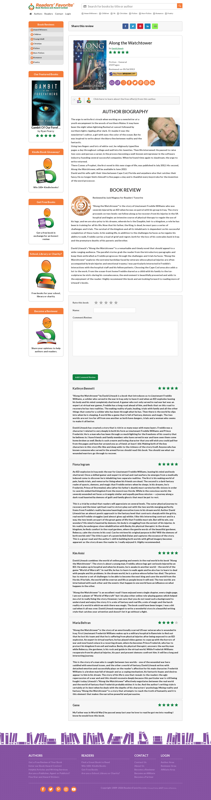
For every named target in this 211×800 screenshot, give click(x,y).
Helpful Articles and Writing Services (48, 769)
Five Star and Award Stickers (44, 777)
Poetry (86, 16)
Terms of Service (171, 787)
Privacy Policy (150, 787)
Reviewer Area (168, 765)
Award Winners (90, 13)
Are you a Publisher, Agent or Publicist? (49, 773)
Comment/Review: (82, 320)
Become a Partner (143, 777)
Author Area (167, 762)
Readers (48, 13)
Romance (168, 13)
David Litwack (119, 50)
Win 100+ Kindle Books (93, 765)
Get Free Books (89, 769)
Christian (127, 13)
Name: (76, 313)
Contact (59, 13)
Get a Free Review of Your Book (45, 762)
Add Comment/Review (91, 380)
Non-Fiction (153, 13)
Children (107, 13)
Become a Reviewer (144, 769)
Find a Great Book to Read (95, 762)
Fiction (139, 13)
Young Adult (42, 43)
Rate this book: (81, 305)
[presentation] (97, 367)
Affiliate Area (168, 769)
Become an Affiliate (144, 773)
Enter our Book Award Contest (45, 765)
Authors (38, 13)
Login (68, 13)
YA (117, 13)
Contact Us (140, 762)
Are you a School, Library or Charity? (100, 773)
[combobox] (132, 6)
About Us (139, 765)
